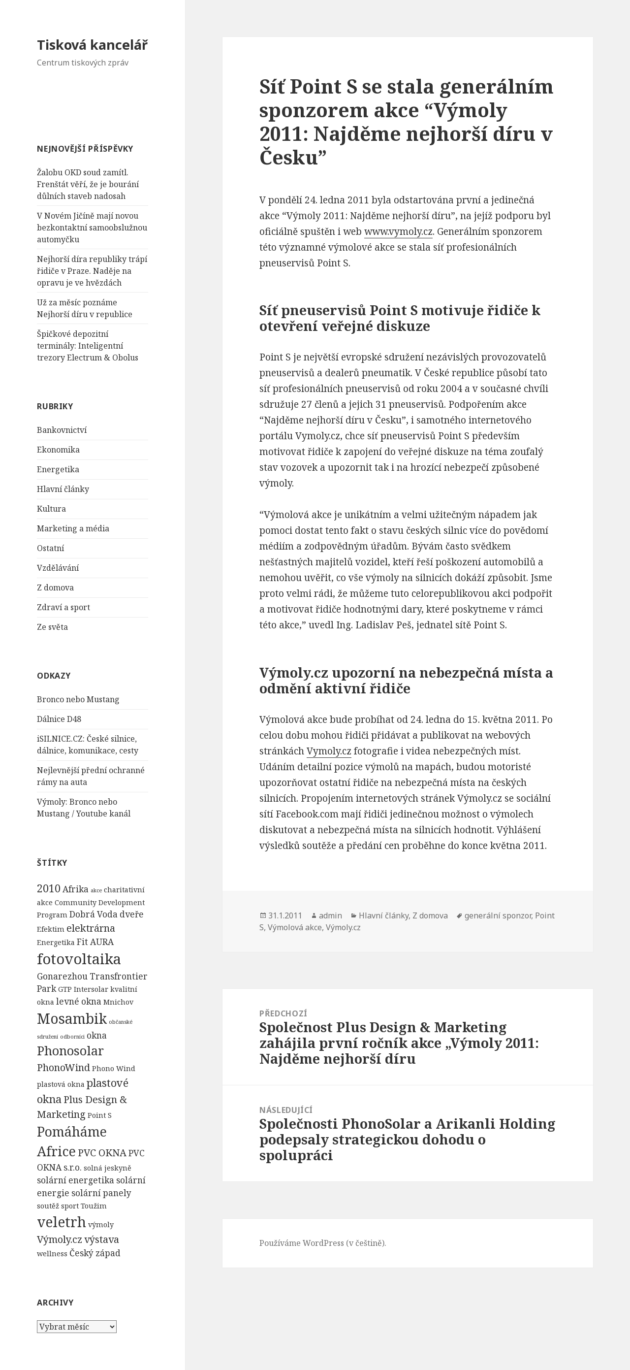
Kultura (51, 508)
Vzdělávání (58, 567)
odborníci (72, 1036)
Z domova (55, 587)
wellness (52, 1253)
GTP (65, 989)
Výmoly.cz (59, 1239)
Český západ (95, 1253)
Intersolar (91, 989)
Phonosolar (70, 1050)
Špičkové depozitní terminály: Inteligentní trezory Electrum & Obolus (87, 345)
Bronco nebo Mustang (78, 699)
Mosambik (72, 1018)
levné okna (78, 1001)
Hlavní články (63, 489)
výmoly (101, 1224)
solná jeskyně (107, 1168)
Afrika (76, 889)
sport (70, 1205)
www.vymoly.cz (398, 231)
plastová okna (61, 1084)
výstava (101, 1239)
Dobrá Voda (93, 914)
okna (97, 1035)
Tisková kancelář (92, 44)
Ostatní (50, 548)
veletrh (61, 1221)
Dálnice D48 (59, 719)
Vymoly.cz (329, 751)
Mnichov (118, 1002)
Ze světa (52, 626)
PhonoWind (63, 1067)
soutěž (48, 1205)
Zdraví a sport (63, 607)
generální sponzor (498, 915)
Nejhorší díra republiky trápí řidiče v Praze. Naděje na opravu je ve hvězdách (92, 271)
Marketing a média (73, 528)
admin (330, 915)
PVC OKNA (102, 1152)
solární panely (101, 1193)
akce (96, 890)
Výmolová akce (295, 927)
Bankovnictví (62, 429)
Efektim (50, 929)
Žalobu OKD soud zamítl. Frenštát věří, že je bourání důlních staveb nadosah (88, 184)
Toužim (94, 1205)
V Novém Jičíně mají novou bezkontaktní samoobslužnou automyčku (92, 227)
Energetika (58, 469)
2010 (49, 888)
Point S (100, 1115)
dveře (132, 914)
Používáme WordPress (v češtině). (322, 1243)
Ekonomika (58, 449)
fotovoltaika (79, 959)
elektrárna (90, 928)
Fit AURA (95, 941)
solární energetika (75, 1180)
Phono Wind (113, 1068)
